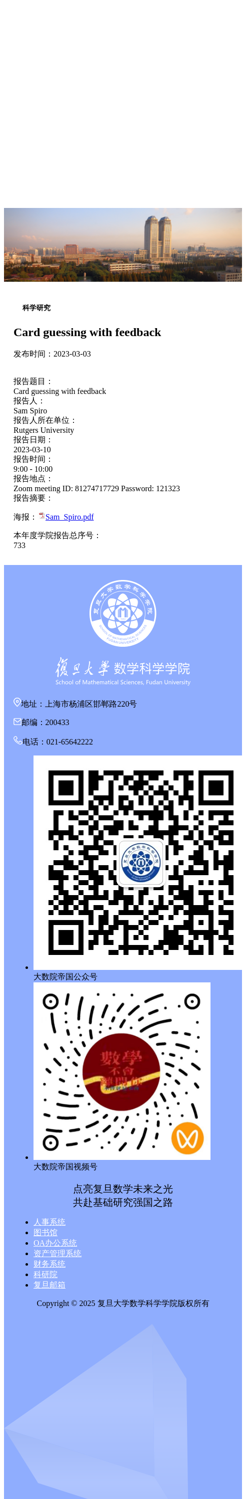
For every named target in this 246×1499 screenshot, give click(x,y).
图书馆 (46, 1232)
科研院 (46, 1274)
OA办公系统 (55, 1243)
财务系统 (50, 1264)
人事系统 (50, 1222)
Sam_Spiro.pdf (70, 517)
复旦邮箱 (50, 1285)
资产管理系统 (58, 1253)
